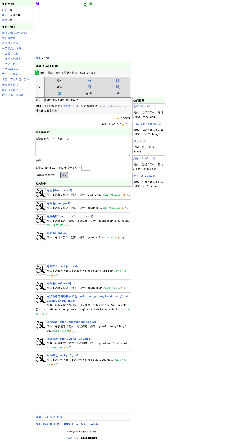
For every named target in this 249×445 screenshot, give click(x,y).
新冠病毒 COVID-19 (14, 32)
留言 (83, 427)
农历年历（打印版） (14, 95)
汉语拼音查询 (10, 43)
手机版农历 (9, 38)
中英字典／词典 (11, 48)
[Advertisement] (17, 146)
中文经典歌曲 (10, 63)
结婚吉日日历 (10, 89)
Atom (75, 427)
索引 (52, 427)
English (93, 427)
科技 (5, 20)
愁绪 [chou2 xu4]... (145, 158)
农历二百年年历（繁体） (17, 79)
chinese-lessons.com (113, 106)
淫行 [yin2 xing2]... (145, 106)
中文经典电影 (10, 53)
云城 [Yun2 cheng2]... (147, 124)
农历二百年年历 (11, 74)
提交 (64, 178)
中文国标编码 (10, 69)
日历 (38, 420)
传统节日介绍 (10, 84)
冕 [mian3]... (141, 141)
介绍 (45, 427)
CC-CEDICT (70, 106)
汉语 (5, 15)
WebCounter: (73, 441)
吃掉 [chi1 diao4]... (145, 175)
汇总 (5, 9)
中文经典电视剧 (11, 58)
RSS (67, 427)
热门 (59, 427)
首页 (38, 58)
